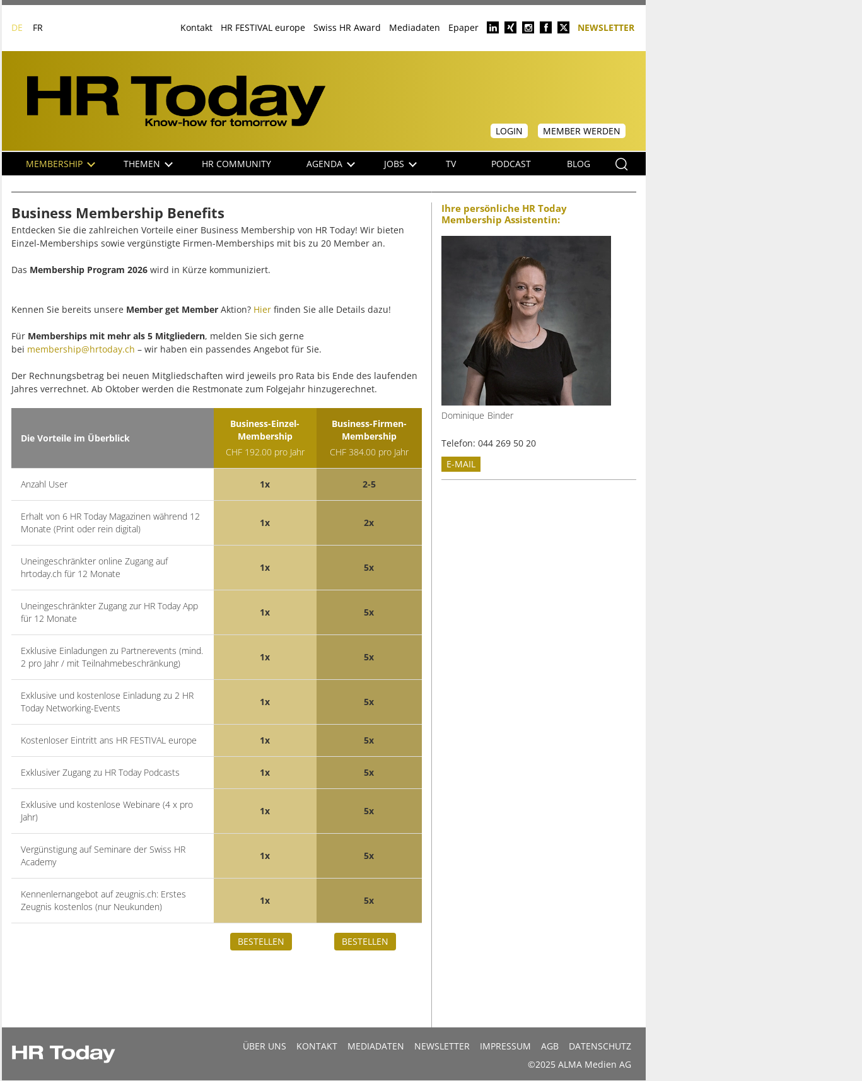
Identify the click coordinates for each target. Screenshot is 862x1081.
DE (17, 27)
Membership (60, 164)
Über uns (264, 1046)
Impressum (505, 1046)
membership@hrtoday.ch (81, 349)
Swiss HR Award (347, 27)
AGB (550, 1046)
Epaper (463, 27)
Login (509, 131)
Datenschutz (600, 1046)
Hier (262, 309)
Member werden (581, 131)
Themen (148, 164)
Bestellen (261, 941)
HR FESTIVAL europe (263, 27)
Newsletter (606, 26)
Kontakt (196, 27)
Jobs (400, 164)
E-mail (460, 464)
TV (451, 164)
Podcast (511, 164)
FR (38, 27)
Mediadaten (414, 27)
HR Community (236, 164)
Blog (578, 164)
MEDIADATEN (375, 1046)
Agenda (330, 164)
